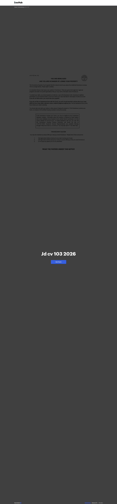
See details (17, 503)
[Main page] (18, 3)
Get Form (58, 262)
